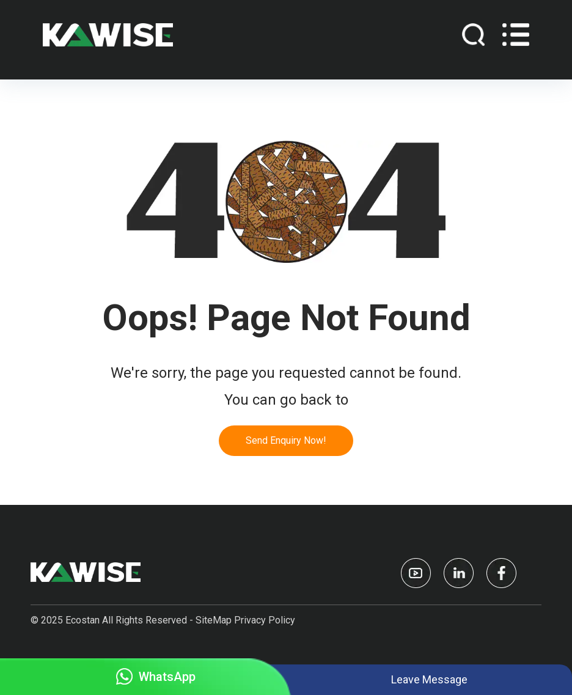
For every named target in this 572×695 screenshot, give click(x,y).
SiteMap (214, 620)
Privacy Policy (264, 620)
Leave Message (429, 679)
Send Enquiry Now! (286, 440)
